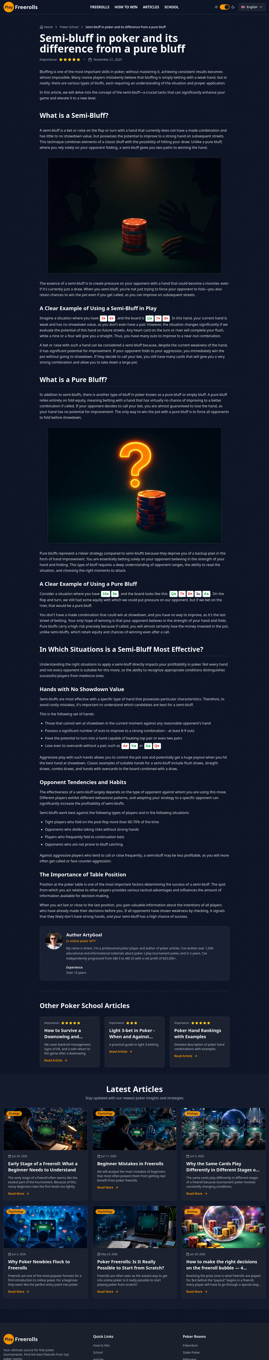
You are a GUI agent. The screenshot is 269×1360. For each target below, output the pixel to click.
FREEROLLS (99, 7)
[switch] (224, 7)
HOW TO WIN (126, 7)
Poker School (69, 27)
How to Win (101, 1345)
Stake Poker (191, 1352)
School (98, 1352)
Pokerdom (190, 1345)
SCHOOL (171, 7)
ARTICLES (151, 7)
